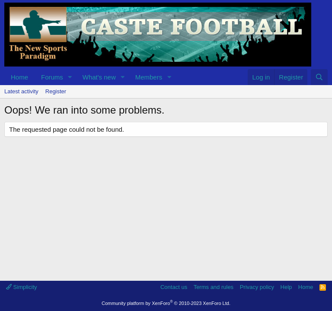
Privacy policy (257, 287)
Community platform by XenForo (166, 303)
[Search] (319, 77)
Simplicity (21, 287)
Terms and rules (213, 287)
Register (55, 91)
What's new (99, 77)
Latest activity (21, 91)
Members (149, 77)
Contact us (173, 287)
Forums (52, 77)
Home (19, 77)
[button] (70, 77)
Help (286, 287)
